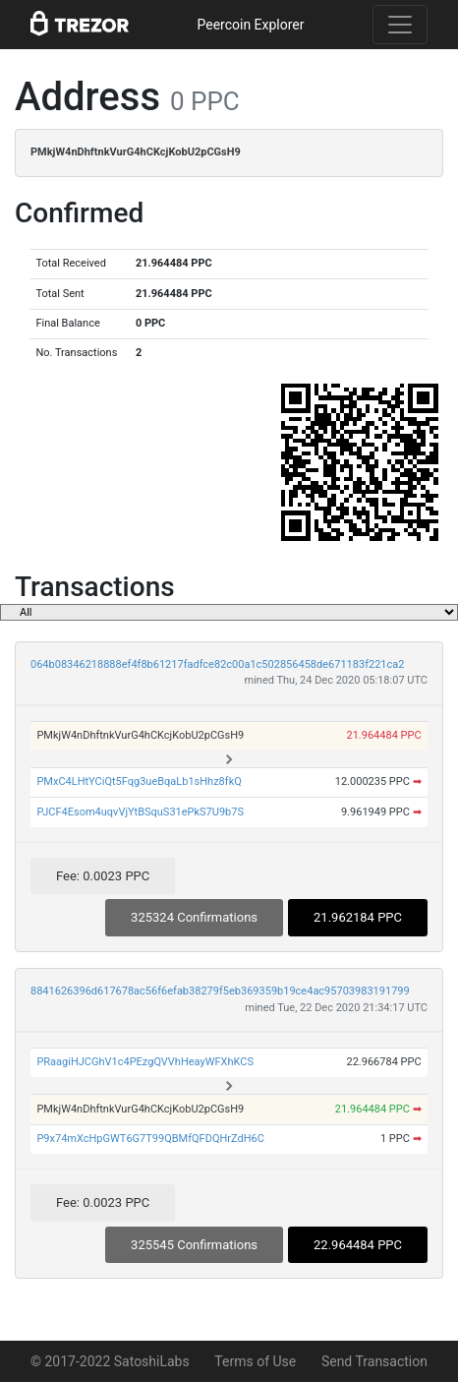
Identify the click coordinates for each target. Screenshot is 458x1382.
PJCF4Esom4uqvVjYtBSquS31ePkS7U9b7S (140, 812)
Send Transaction (374, 1361)
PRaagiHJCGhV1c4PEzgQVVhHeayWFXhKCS (145, 1061)
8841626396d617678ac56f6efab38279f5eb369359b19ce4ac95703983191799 (220, 991)
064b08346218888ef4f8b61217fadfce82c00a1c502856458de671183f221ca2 (217, 664)
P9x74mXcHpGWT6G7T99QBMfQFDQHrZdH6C (150, 1138)
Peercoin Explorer (250, 24)
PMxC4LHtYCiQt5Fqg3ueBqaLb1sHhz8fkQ (138, 781)
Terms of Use (255, 1361)
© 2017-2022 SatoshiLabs (110, 1361)
